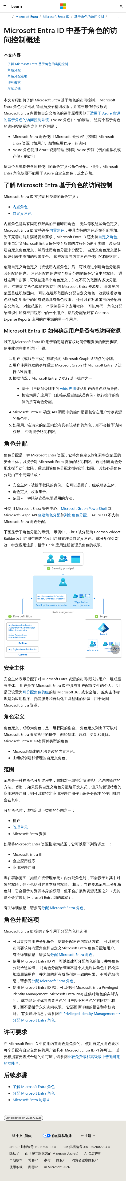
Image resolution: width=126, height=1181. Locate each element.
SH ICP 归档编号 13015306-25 (31, 1146)
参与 (47, 1160)
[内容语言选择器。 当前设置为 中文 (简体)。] (22, 1136)
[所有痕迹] (8, 17)
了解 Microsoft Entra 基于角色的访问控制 (38, 64)
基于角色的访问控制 (89, 16)
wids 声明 (68, 388)
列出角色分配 (75, 514)
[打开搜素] (121, 6)
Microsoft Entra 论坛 (29, 1099)
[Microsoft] (63, 6)
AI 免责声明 (93, 1153)
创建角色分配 (49, 514)
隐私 (12, 1153)
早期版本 (16, 1160)
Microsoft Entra (27, 16)
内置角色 (20, 206)
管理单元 (20, 827)
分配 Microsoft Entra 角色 (62, 907)
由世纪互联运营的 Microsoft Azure (50, 1153)
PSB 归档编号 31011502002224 (85, 1146)
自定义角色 (22, 213)
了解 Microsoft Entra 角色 (34, 1086)
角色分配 (14, 70)
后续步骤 (14, 88)
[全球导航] (4, 6)
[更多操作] (118, 17)
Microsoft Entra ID (56, 16)
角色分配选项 (17, 76)
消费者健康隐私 (83, 1160)
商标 (31, 1167)
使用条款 (16, 1167)
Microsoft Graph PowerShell (84, 508)
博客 (31, 1160)
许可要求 (14, 82)
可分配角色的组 (36, 691)
